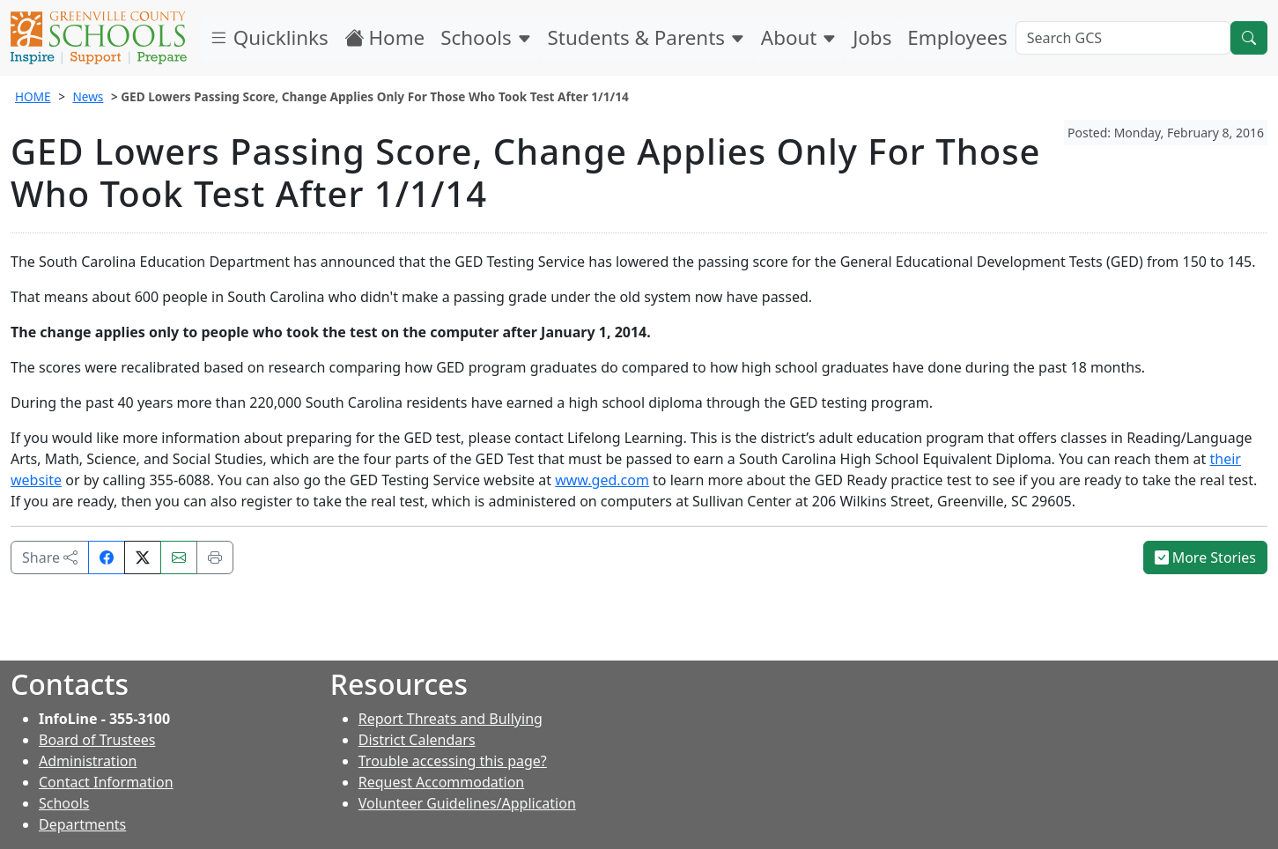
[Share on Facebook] (106, 557)
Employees (957, 37)
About (799, 37)
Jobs (872, 37)
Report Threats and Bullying (450, 718)
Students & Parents (646, 37)
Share (50, 557)
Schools (485, 37)
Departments (82, 824)
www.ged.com (602, 480)
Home (384, 37)
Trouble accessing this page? (452, 761)
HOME (33, 96)
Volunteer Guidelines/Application (467, 803)
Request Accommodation (441, 782)
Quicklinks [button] (269, 37)
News (87, 96)
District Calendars (417, 739)
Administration (88, 761)
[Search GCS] (1123, 38)
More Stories (1206, 557)
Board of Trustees (97, 739)
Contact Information (106, 782)
